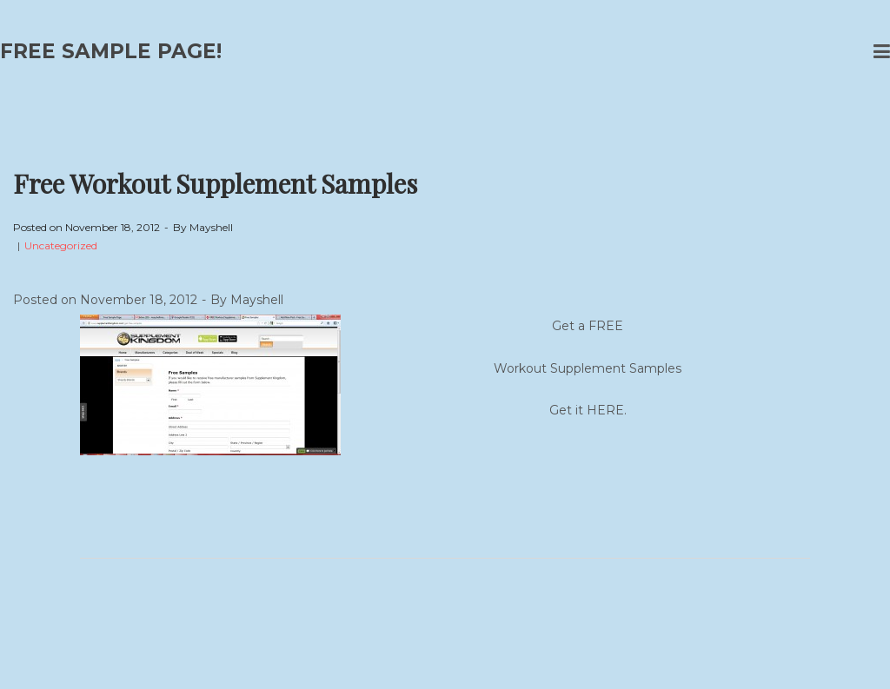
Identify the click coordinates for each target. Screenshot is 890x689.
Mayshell (211, 227)
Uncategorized (60, 245)
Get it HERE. (588, 410)
